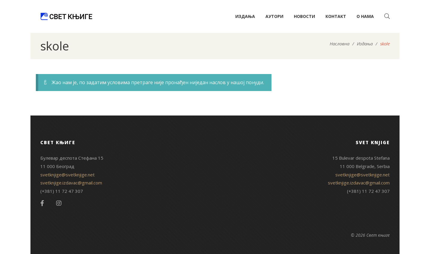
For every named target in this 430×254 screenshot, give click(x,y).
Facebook (42, 203)
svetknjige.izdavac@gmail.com (71, 183)
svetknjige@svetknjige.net (67, 175)
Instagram (59, 203)
